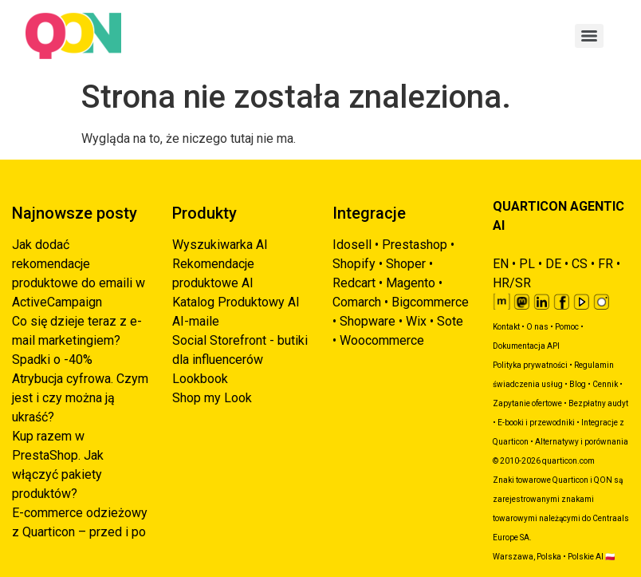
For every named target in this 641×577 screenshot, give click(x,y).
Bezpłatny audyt (598, 403)
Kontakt (506, 326)
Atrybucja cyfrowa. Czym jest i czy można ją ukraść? (80, 398)
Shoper (406, 263)
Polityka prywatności (530, 365)
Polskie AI (586, 556)
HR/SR (512, 282)
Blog (577, 384)
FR (605, 263)
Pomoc (567, 326)
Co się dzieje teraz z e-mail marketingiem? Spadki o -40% (77, 340)
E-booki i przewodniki (536, 422)
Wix (416, 321)
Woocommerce (382, 340)
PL (527, 263)
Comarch (356, 302)
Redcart (354, 282)
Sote (450, 321)
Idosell (352, 244)
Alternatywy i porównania (581, 441)
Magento (410, 282)
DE (553, 263)
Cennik (605, 384)
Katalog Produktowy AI (236, 302)
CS (580, 263)
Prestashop (414, 244)
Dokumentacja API (526, 346)
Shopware (367, 321)
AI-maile (195, 321)
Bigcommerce (430, 302)
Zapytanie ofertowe (527, 403)
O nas (537, 326)
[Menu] (589, 36)
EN (501, 263)
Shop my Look (212, 397)
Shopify (354, 263)
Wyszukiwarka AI (220, 244)
